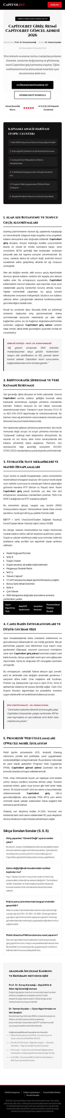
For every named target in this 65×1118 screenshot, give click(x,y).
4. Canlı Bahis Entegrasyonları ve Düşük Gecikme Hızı (31, 174)
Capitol (14, 5)
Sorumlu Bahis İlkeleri (51, 1092)
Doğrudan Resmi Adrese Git (32, 85)
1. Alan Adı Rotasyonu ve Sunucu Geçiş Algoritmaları (33, 142)
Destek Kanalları (32, 1095)
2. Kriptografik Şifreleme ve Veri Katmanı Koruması (32, 151)
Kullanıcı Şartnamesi (31, 1092)
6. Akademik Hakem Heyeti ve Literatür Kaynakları (32, 196)
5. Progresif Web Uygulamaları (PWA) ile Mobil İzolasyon (30, 186)
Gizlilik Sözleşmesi (12, 1092)
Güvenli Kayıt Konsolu (32, 95)
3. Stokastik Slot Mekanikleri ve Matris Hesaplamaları (26, 161)
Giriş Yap (54, 5)
